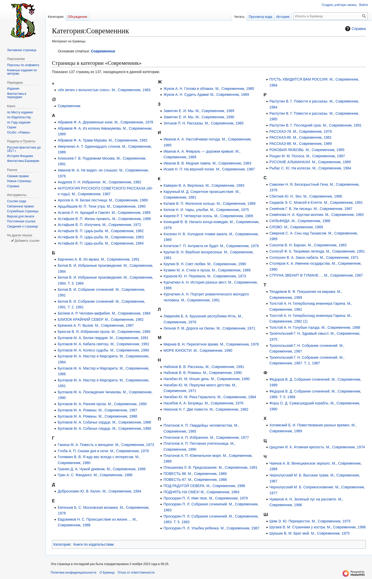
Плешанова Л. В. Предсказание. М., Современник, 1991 (210, 467)
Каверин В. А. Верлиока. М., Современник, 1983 (204, 185)
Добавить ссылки (26, 240)
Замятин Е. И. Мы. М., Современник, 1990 (199, 117)
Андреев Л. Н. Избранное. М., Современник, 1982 (99, 182)
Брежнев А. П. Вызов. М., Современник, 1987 (96, 325)
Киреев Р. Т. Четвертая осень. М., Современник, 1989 (208, 216)
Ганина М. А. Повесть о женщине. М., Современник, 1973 (106, 445)
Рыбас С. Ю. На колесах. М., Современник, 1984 (310, 168)
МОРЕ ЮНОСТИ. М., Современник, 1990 (198, 350)
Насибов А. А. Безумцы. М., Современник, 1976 (203, 403)
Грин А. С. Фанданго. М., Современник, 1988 (95, 475)
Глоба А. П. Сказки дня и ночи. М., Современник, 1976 (103, 451)
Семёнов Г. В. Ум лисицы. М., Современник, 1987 (310, 209)
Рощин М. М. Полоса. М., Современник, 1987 (307, 156)
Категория (61, 544)
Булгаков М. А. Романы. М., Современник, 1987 (97, 410)
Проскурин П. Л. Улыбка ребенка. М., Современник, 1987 (211, 528)
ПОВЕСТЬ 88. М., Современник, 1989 (195, 474)
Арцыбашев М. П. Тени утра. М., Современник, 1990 (101, 206)
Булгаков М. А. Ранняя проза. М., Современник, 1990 (102, 404)
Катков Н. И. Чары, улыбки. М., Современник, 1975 (206, 210)
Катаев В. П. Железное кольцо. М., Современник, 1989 (209, 203)
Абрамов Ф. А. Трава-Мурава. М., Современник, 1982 (102, 140)
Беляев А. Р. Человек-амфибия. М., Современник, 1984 (104, 313)
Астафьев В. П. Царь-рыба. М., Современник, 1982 (101, 231)
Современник (103, 51)
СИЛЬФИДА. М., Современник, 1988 (299, 221)
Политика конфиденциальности (73, 572)
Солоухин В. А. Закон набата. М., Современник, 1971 (314, 257)
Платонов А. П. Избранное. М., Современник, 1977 (206, 437)
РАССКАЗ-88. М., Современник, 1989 (300, 144)
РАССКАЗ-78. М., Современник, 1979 (300, 131)
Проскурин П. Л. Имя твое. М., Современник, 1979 (206, 498)
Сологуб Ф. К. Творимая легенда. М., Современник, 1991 (317, 251)
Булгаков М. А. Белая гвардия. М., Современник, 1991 (103, 338)
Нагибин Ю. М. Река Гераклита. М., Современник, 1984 (210, 397)
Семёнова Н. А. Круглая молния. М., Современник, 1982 (316, 215)
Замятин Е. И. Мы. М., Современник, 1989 (199, 111)
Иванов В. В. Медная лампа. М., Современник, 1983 (207, 163)
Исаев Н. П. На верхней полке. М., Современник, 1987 (209, 169)
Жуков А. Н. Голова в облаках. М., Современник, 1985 (209, 89)
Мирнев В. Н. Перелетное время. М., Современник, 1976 (211, 344)
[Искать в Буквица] (330, 16)
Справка (355, 28)
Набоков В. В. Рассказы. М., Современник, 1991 (204, 367)
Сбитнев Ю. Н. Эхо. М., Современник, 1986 (305, 196)
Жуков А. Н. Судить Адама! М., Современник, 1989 (206, 94)
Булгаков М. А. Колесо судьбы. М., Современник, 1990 (103, 350)
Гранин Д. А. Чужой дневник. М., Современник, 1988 (101, 469)
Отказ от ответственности (136, 572)
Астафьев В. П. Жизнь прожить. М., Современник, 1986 (104, 219)
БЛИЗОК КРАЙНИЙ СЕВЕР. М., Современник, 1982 (100, 319)
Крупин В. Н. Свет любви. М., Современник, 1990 (205, 264)
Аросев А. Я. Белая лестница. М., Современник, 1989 (103, 200)
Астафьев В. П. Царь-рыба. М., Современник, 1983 (101, 237)
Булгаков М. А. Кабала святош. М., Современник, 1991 (103, 344)
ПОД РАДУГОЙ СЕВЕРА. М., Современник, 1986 (204, 486)
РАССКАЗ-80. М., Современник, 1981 (300, 137)
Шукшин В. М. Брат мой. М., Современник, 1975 (309, 533)
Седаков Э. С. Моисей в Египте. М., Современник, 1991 (316, 202)
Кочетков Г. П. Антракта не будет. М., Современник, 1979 (211, 246)
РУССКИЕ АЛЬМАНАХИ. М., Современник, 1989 (310, 162)
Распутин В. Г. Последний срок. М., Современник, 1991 (315, 125)
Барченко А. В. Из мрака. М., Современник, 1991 (99, 259)
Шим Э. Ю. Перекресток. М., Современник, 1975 (310, 521)
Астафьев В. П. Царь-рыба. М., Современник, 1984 (101, 243)
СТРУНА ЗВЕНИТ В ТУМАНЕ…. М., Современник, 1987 (316, 275)
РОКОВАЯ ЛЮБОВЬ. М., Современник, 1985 (307, 150)
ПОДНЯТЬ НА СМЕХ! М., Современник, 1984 (201, 492)
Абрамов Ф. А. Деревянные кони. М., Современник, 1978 (105, 122)
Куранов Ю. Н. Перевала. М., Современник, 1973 (205, 276)
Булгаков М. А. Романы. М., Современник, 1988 (97, 416)
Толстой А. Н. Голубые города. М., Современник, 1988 (314, 327)
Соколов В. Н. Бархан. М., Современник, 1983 (308, 245)
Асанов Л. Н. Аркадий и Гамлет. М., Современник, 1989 (104, 212)
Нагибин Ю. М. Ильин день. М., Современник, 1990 (207, 379)
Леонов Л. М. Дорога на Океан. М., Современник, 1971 (209, 328)
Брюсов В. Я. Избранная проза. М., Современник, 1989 (104, 332)
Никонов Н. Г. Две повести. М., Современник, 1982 (206, 409)
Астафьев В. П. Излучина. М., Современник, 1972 (99, 225)
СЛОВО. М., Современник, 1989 (296, 227)
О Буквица (106, 572)
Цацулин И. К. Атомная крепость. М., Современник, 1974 (317, 447)
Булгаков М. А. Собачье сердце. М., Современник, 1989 (104, 428)
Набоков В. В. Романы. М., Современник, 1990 (203, 373)
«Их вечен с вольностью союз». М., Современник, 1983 (104, 90)
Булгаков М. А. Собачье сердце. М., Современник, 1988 (104, 422)
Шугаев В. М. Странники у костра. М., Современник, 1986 (317, 527)
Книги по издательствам (93, 544)
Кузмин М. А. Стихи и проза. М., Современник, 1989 (207, 270)
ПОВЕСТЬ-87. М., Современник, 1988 (195, 480)
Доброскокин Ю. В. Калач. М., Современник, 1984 (99, 491)
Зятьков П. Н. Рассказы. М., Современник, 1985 (204, 123)
